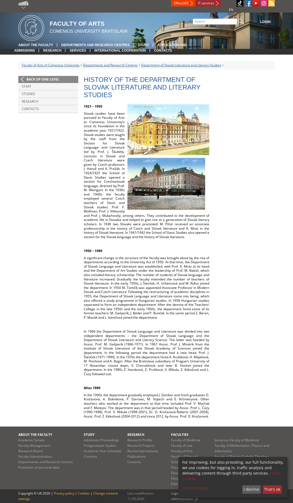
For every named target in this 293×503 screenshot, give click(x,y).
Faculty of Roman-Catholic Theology (242, 456)
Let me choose (195, 488)
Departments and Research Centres (95, 45)
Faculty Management (34, 445)
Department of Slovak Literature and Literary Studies (181, 65)
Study (143, 45)
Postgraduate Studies (100, 445)
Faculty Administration (35, 456)
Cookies (84, 493)
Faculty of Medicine (185, 440)
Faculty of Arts (182, 451)
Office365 (181, 3)
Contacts (163, 50)
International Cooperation (120, 50)
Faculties (180, 434)
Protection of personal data (38, 467)
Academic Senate (31, 440)
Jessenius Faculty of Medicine (237, 440)
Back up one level (42, 79)
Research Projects (141, 445)
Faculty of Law (181, 445)
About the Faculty (35, 45)
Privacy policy (64, 493)
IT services (206, 3)
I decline (251, 489)
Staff (26, 86)
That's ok (272, 489)
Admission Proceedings (101, 440)
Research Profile (139, 440)
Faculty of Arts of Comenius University (50, 65)
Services (78, 50)
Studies (28, 93)
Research (52, 50)
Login (265, 22)
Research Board (30, 451)
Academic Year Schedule (102, 451)
